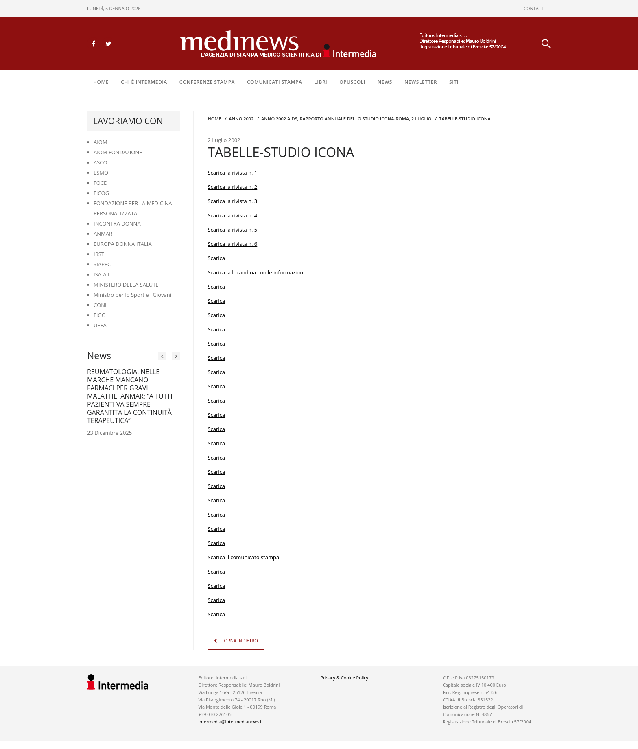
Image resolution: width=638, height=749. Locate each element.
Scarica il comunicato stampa (243, 557)
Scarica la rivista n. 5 (232, 229)
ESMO (101, 172)
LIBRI (320, 82)
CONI (100, 305)
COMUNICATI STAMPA (274, 82)
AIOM (100, 142)
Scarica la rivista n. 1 (232, 172)
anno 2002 (241, 119)
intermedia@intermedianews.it (231, 721)
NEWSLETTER (420, 82)
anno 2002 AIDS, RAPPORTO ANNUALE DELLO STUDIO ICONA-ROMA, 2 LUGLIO (346, 119)
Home (101, 82)
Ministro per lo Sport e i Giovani (132, 294)
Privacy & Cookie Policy (344, 678)
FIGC (99, 315)
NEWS (385, 82)
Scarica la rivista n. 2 (232, 187)
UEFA (100, 325)
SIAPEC (102, 264)
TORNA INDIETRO (239, 640)
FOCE (100, 182)
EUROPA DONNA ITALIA (123, 243)
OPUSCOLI (352, 82)
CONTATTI (534, 8)
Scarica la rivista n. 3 (232, 201)
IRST (99, 254)
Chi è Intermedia (144, 82)
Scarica (216, 258)
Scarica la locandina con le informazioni (256, 272)
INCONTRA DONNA (117, 223)
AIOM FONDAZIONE (118, 152)
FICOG (101, 193)
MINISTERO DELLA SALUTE (126, 284)
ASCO (100, 162)
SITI (454, 82)
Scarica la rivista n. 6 (232, 243)
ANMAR (103, 233)
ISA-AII (101, 274)
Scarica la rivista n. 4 (232, 215)
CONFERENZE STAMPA (207, 82)
